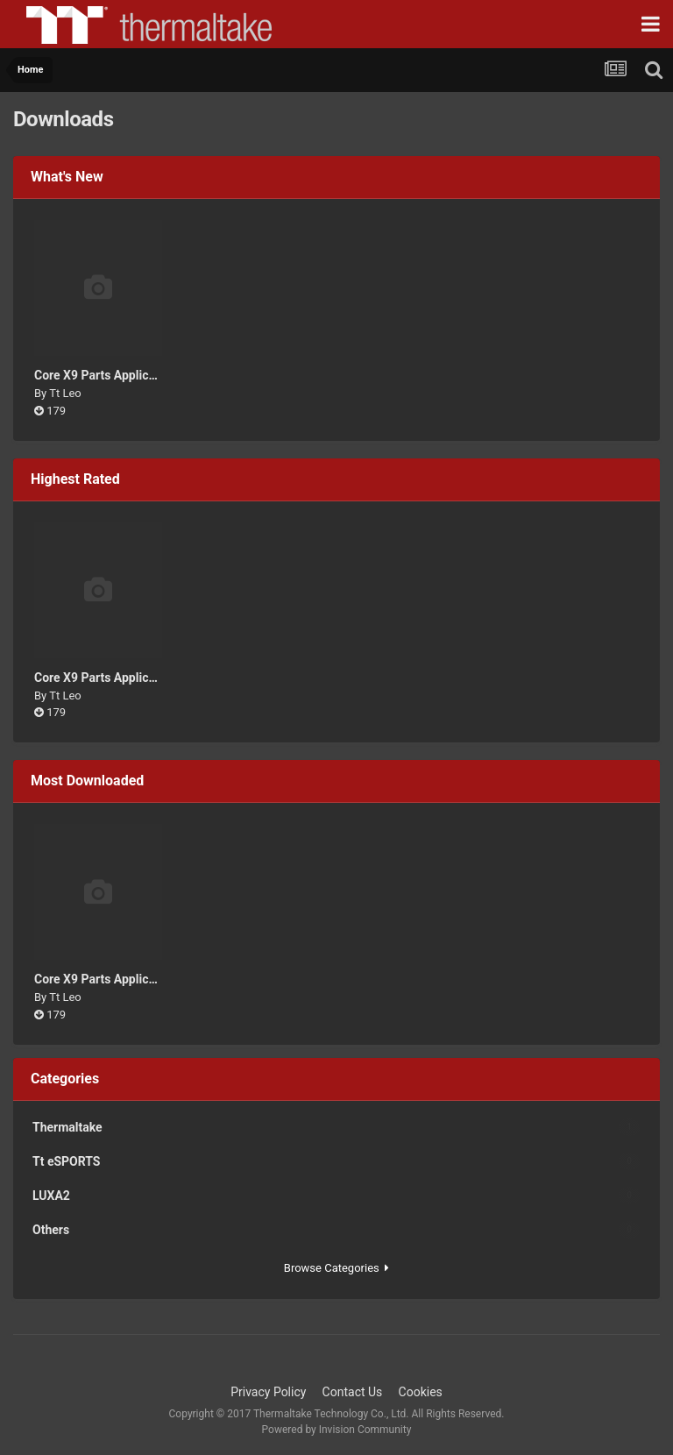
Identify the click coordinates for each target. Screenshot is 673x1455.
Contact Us (352, 1392)
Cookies (421, 1392)
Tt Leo (65, 393)
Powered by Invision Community (337, 1429)
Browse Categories (336, 1267)
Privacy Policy (268, 1392)
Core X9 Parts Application (105, 375)
